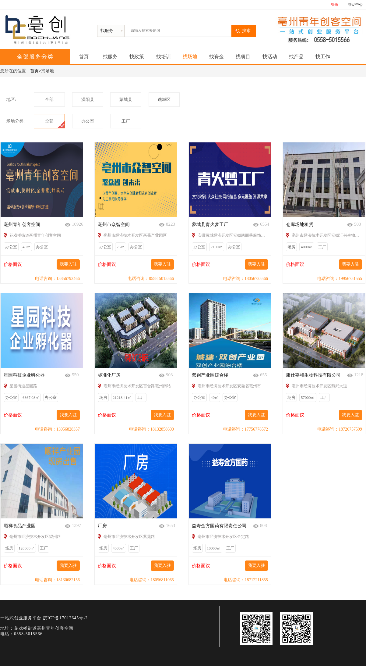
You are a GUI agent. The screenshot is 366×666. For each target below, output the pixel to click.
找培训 (163, 56)
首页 (84, 56)
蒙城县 (125, 99)
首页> (35, 71)
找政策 (136, 56)
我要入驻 (68, 264)
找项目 (243, 56)
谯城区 (164, 99)
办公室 (87, 121)
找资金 (216, 56)
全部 (49, 99)
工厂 (125, 121)
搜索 (246, 30)
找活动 (269, 56)
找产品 (296, 56)
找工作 (322, 56)
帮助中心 (355, 4)
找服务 (110, 56)
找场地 (190, 56)
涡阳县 (87, 99)
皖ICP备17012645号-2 (65, 618)
